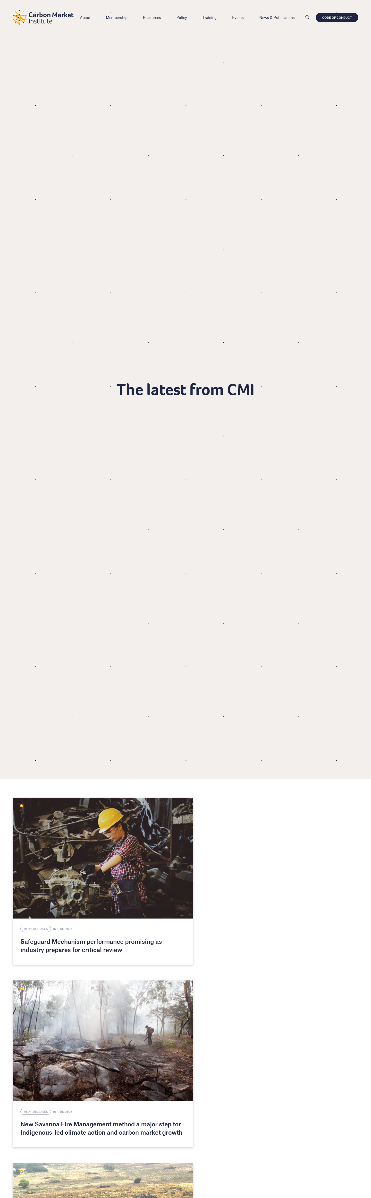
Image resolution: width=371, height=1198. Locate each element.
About (86, 17)
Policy (183, 17)
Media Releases (37, 878)
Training (211, 17)
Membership (118, 17)
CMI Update (270, 878)
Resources (153, 17)
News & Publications (278, 17)
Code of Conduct (335, 17)
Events (239, 17)
